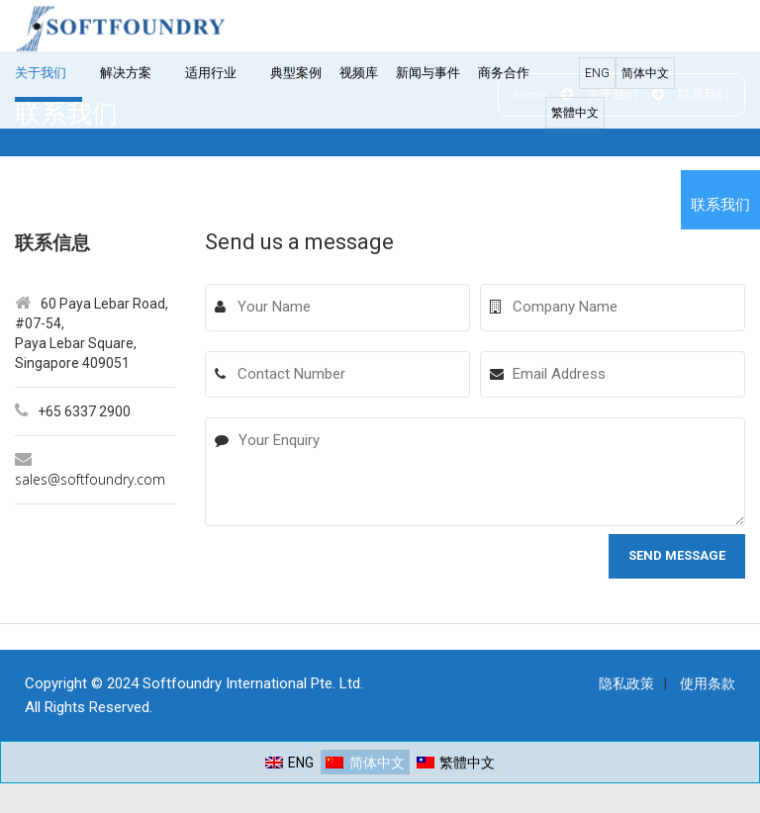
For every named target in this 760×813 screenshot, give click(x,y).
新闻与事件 (428, 72)
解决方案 (125, 72)
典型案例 (296, 72)
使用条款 (707, 683)
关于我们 (40, 72)
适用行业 (211, 72)
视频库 (358, 72)
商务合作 (503, 72)
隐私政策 (626, 683)
